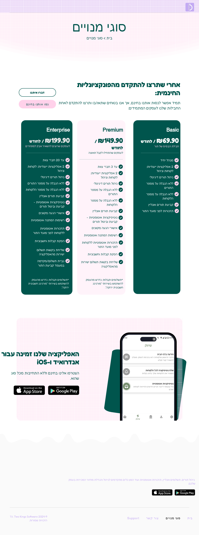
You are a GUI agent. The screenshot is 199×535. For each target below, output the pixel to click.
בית (109, 38)
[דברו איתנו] (37, 92)
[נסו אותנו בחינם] (37, 104)
